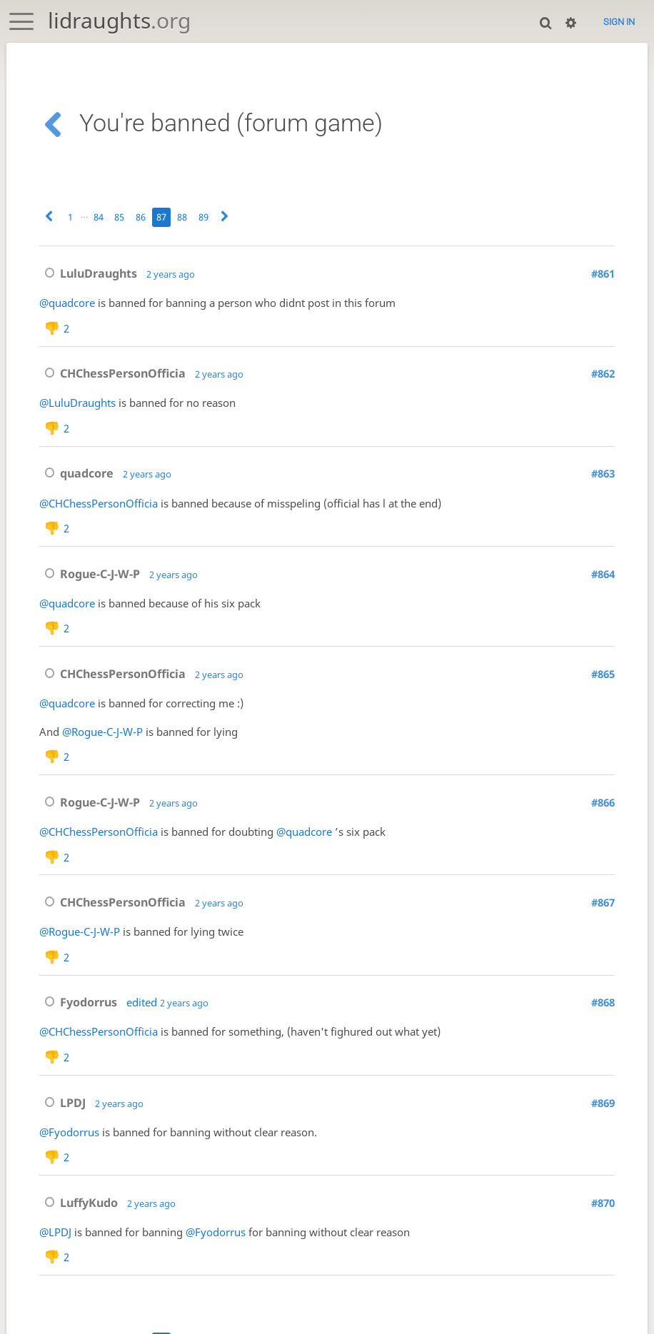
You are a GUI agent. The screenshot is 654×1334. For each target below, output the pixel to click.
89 (203, 217)
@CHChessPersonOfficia (98, 508)
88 (182, 217)
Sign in (619, 21)
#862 (603, 376)
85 (119, 217)
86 (141, 217)
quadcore (76, 479)
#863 (603, 479)
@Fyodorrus (69, 1154)
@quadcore (67, 302)
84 (99, 217)
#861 (603, 273)
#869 (603, 1125)
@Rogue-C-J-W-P (102, 743)
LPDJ (62, 1125)
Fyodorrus (78, 1022)
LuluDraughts (88, 273)
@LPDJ (55, 1257)
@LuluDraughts (77, 405)
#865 (603, 685)
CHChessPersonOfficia (112, 376)
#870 (603, 1228)
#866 (603, 816)
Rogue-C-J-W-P (89, 582)
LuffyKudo (78, 1228)
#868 (603, 1022)
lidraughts (119, 20)
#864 (603, 582)
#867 (603, 919)
